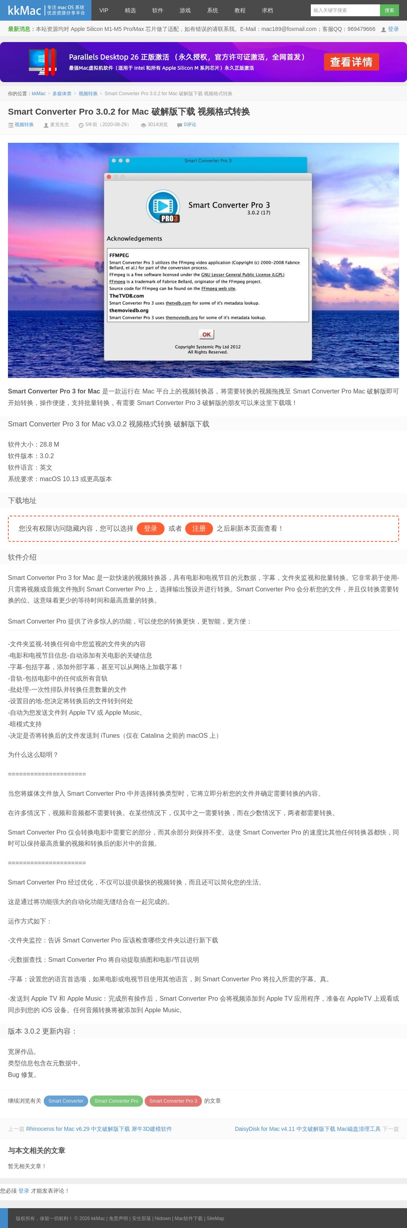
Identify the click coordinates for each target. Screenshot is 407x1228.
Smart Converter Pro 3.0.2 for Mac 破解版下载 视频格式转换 (129, 112)
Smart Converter (65, 1101)
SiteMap (215, 1218)
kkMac (45, 10)
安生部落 (141, 1218)
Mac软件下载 (188, 1218)
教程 (240, 10)
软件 (157, 10)
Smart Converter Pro (116, 1101)
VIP (104, 10)
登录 (393, 29)
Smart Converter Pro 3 (173, 1101)
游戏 (185, 10)
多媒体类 (62, 93)
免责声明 (118, 1218)
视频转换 (88, 93)
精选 (130, 10)
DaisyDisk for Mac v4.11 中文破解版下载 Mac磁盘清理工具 (308, 1129)
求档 (267, 10)
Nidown (163, 1218)
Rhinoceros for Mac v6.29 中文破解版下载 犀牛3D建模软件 (99, 1129)
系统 (212, 10)
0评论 (190, 124)
